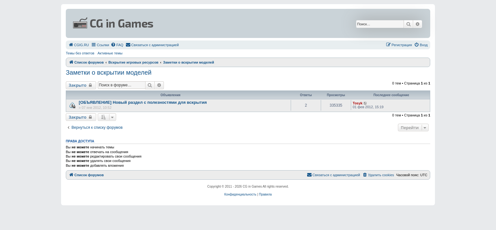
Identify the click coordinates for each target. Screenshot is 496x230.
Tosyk (358, 103)
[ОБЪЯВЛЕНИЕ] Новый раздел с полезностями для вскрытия (143, 102)
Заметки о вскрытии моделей (109, 72)
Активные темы (109, 53)
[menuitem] (78, 45)
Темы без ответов (80, 53)
